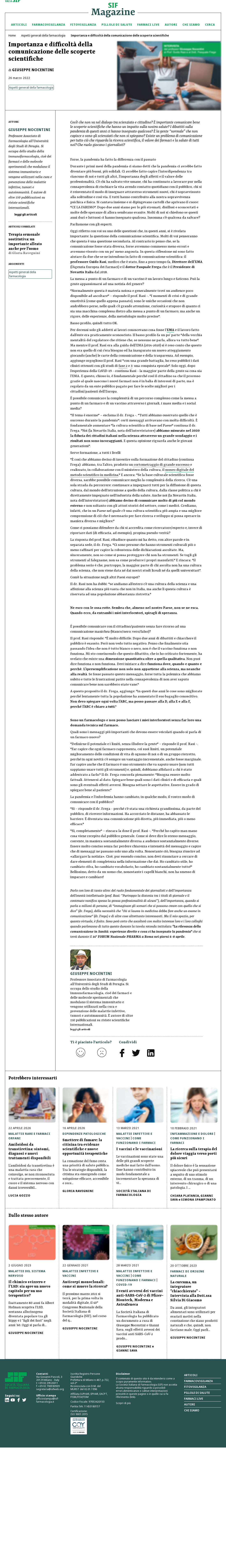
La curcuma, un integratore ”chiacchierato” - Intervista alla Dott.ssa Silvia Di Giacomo (190, 1291)
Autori (171, 24)
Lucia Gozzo (19, 1195)
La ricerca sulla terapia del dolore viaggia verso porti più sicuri (193, 1153)
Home (12, 35)
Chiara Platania (184, 1196)
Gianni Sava (126, 1350)
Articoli (19, 24)
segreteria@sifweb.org (50, 1389)
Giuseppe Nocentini (33, 69)
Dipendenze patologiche (84, 1134)
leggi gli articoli (25, 214)
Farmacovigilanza (48, 24)
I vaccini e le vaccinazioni (139, 1149)
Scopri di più (123, 1403)
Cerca (210, 24)
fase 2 (123, 366)
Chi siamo (191, 24)
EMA (170, 330)
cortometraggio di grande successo (161, 465)
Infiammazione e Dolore (191, 1134)
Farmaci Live (148, 24)
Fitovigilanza (83, 24)
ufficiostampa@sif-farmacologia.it (47, 1400)
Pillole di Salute (116, 24)
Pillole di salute (197, 1393)
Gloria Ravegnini (78, 1191)
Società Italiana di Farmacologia (133, 1193)
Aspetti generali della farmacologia (43, 35)
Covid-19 (124, 1285)
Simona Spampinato (198, 1199)
